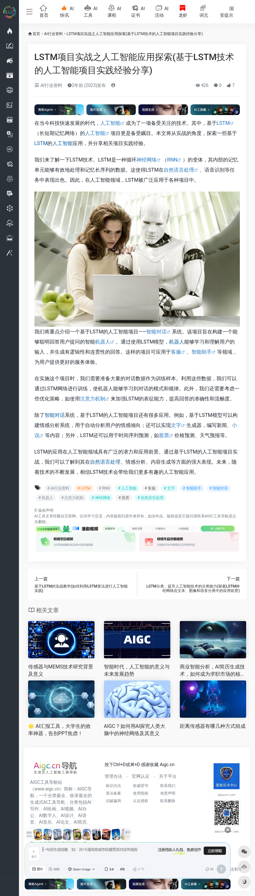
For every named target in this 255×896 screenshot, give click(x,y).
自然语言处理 (179, 170)
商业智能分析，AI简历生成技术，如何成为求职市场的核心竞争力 (213, 671)
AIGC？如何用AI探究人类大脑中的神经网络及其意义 (135, 729)
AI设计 (67, 815)
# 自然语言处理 (150, 498)
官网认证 (140, 776)
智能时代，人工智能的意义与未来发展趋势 (137, 670)
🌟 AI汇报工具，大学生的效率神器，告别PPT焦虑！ (59, 729)
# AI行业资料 (58, 488)
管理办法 (113, 776)
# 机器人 (46, 498)
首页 (36, 34)
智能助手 (201, 352)
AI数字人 (47, 815)
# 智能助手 (192, 488)
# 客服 (150, 488)
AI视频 (67, 808)
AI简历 (80, 822)
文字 (176, 425)
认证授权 (140, 801)
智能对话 (156, 332)
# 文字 (169, 488)
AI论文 (62, 822)
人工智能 (110, 123)
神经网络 (147, 160)
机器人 (102, 342)
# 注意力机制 (72, 498)
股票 (164, 435)
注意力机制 (92, 399)
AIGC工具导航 (216, 516)
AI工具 (40, 516)
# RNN (104, 488)
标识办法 (113, 785)
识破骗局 (113, 801)
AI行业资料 (53, 34)
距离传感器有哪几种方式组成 (213, 726)
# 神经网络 (101, 498)
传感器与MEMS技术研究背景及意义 (61, 670)
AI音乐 (45, 822)
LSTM (223, 123)
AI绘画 (49, 808)
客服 (176, 352)
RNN (172, 160)
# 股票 (123, 498)
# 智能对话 (218, 488)
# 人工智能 (127, 488)
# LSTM (84, 488)
